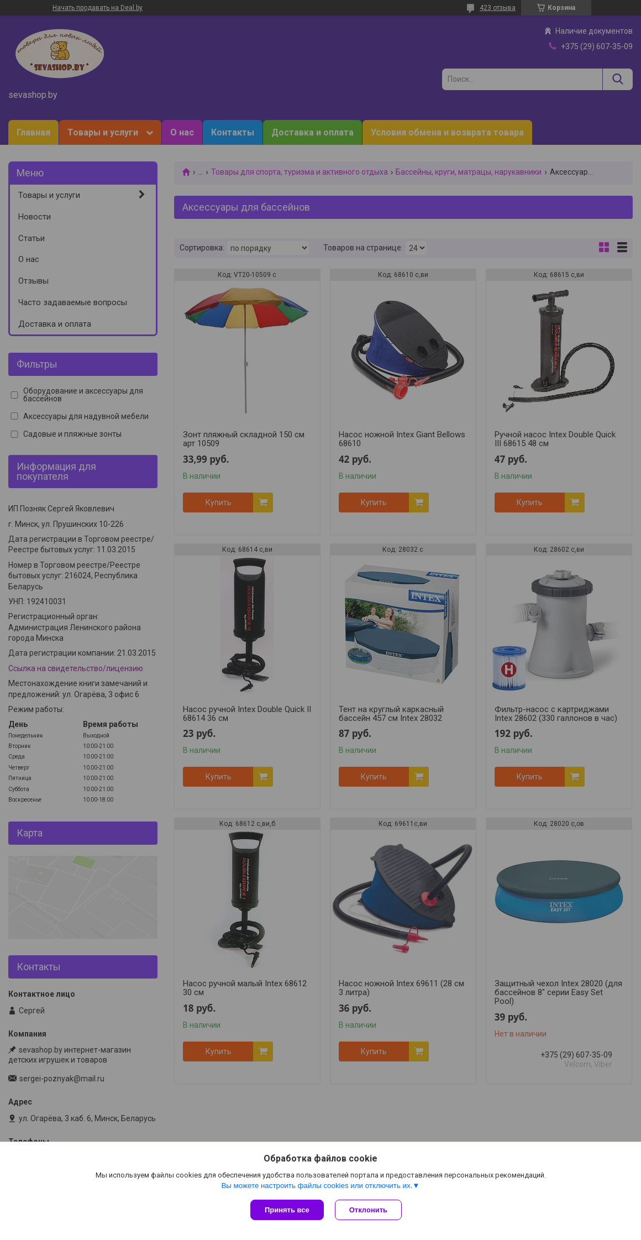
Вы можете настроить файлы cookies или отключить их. (316, 1185)
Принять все (287, 1210)
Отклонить (368, 1210)
